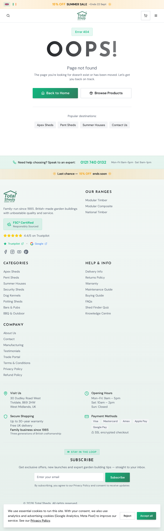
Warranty (91, 283)
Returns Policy (95, 277)
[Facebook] (5, 252)
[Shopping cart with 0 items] (145, 15)
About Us (9, 333)
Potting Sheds (12, 301)
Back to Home (55, 93)
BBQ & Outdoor (14, 313)
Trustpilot (13, 243)
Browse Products (106, 93)
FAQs (88, 301)
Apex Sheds (45, 125)
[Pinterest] (26, 252)
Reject (127, 516)
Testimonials (11, 351)
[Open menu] (156, 15)
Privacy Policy (40, 520)
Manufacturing (13, 345)
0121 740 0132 (93, 162)
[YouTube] (19, 252)
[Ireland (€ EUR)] (14, 4)
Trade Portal (11, 357)
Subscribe (117, 477)
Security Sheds (13, 289)
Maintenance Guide (99, 289)
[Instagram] (12, 252)
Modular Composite (99, 206)
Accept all (146, 516)
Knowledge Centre (98, 313)
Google (38, 243)
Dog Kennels (11, 295)
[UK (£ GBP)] (6, 4)
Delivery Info (93, 271)
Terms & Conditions (16, 363)
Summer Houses (94, 125)
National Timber (96, 212)
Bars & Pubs (11, 307)
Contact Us (119, 125)
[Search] (8, 15)
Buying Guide (94, 295)
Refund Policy (12, 375)
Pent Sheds (68, 125)
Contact (9, 339)
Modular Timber (96, 200)
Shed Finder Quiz (97, 307)
